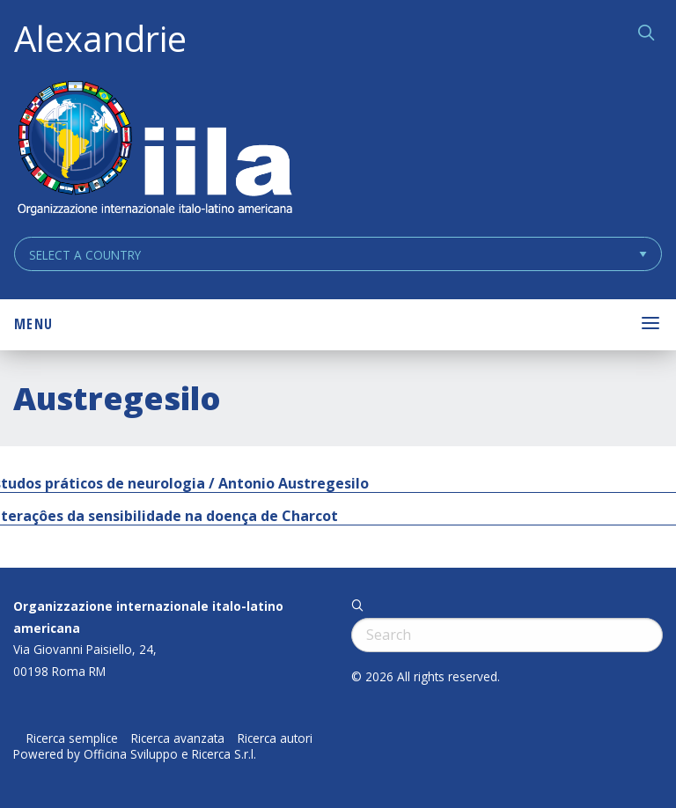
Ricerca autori (275, 738)
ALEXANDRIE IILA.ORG (154, 150)
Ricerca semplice (72, 738)
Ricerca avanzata (177, 738)
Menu (33, 324)
